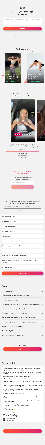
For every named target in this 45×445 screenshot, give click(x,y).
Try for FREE (22, 273)
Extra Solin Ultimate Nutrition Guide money (22, 255)
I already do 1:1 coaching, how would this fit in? (22, 313)
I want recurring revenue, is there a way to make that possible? (22, 322)
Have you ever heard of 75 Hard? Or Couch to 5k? (22, 295)
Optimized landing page (22, 216)
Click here (22, 210)
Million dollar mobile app (22, 221)
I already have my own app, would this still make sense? (22, 309)
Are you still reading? (22, 267)
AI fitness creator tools (22, 226)
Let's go (22, 28)
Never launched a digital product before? (22, 335)
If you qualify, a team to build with (22, 246)
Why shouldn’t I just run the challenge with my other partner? (22, 317)
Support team (22, 236)
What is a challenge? (22, 291)
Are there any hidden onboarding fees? (22, 326)
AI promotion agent (22, 231)
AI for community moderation (22, 241)
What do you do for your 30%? (22, 300)
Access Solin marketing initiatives (22, 251)
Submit (22, 187)
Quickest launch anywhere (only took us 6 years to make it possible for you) (22, 261)
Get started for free (22, 431)
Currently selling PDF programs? (22, 331)
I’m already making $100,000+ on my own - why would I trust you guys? (22, 304)
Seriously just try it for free (22, 349)
